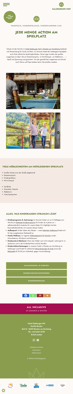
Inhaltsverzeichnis (36, 347)
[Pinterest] (40, 295)
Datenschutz (36, 353)
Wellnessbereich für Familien (40, 235)
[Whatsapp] (33, 295)
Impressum (37, 350)
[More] (47, 295)
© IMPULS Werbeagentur (36, 358)
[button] (3, 390)
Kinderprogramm (36, 281)
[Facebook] (25, 295)
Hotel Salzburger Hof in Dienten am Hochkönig (42, 49)
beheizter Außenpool (50, 230)
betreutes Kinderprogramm (25, 222)
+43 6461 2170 (38, 332)
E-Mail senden (36, 334)
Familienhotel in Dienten (36, 266)
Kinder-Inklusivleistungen (36, 273)
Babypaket (11, 251)
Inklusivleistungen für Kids (44, 249)
